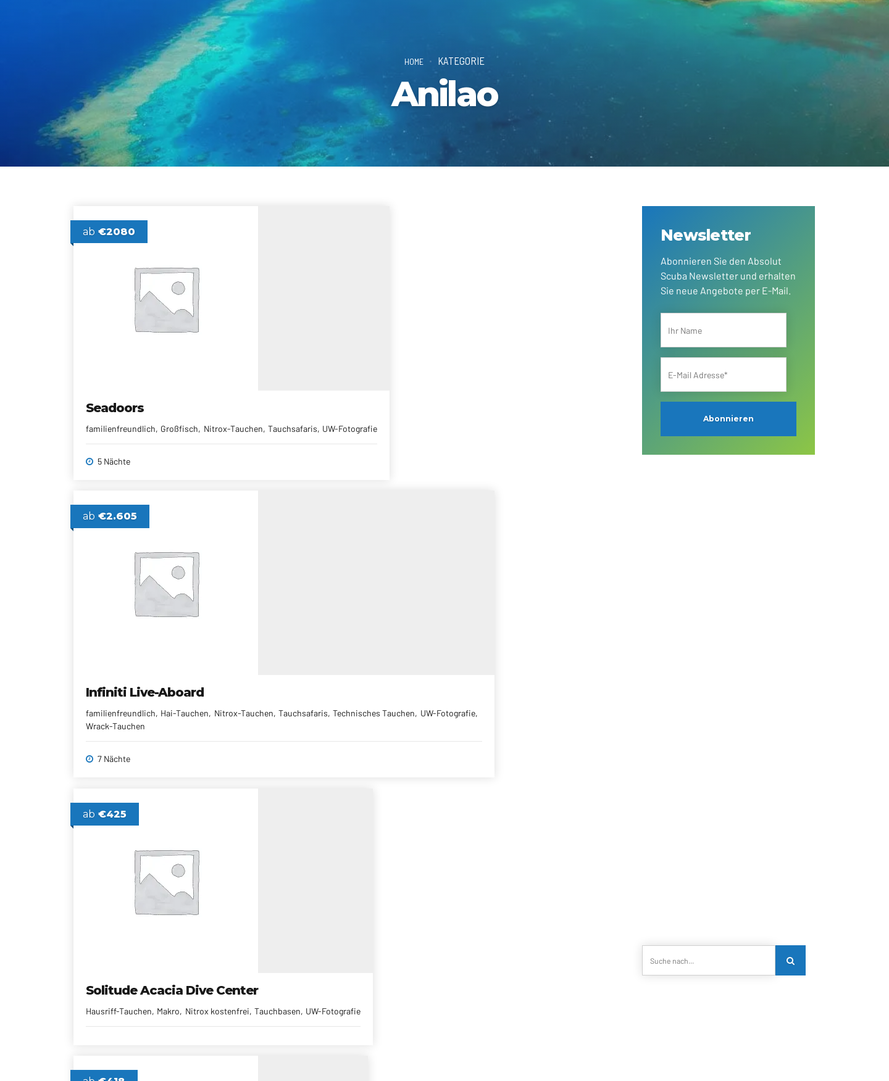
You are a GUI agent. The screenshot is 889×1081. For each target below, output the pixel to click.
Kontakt (197, 1053)
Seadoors (115, 396)
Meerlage (391, 717)
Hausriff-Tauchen (490, 432)
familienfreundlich (121, 417)
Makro (539, 432)
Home (414, 60)
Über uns (153, 1053)
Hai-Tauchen (370, 417)
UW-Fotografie (206, 430)
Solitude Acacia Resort (342, 683)
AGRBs (479, 1053)
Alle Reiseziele (312, 1053)
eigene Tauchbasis (375, 704)
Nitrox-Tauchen (301, 430)
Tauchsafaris (148, 430)
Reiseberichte (428, 1053)
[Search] (792, 962)
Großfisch (180, 417)
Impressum (524, 1053)
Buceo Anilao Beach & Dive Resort (525, 691)
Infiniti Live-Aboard (331, 396)
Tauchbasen (524, 445)
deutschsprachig (303, 704)
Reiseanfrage (249, 1053)
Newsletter (370, 1053)
